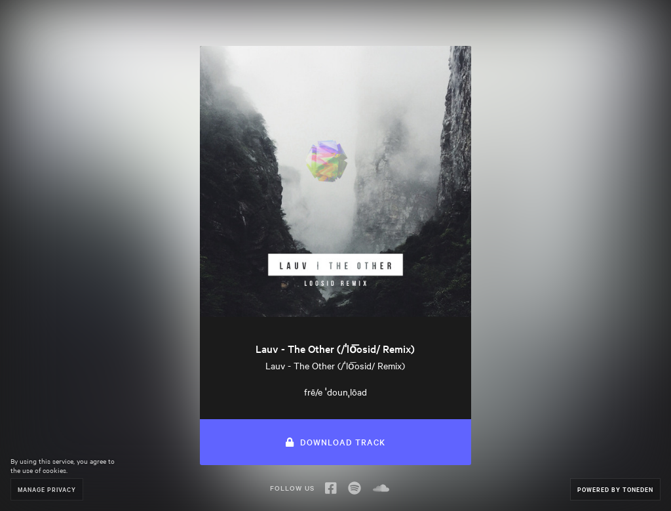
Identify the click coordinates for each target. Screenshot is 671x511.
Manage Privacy (47, 489)
